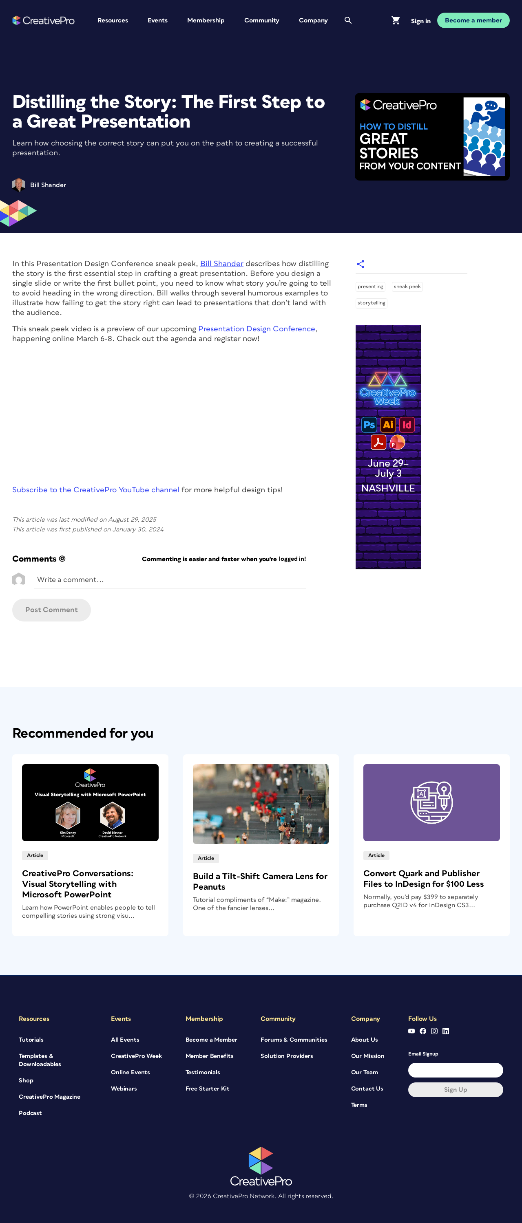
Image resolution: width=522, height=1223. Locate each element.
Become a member (473, 20)
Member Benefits (210, 1056)
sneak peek (407, 286)
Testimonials (203, 1072)
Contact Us (367, 1089)
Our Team (364, 1072)
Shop (26, 1081)
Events (158, 20)
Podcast (30, 1113)
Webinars (124, 1089)
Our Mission (368, 1056)
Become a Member (211, 1040)
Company (313, 20)
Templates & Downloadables (40, 1060)
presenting (370, 286)
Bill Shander (221, 264)
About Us (364, 1040)
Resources (112, 20)
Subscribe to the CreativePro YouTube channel (95, 490)
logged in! (292, 559)
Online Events (130, 1072)
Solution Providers (287, 1056)
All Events (125, 1040)
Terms (359, 1105)
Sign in (421, 21)
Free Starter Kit (208, 1089)
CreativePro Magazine (49, 1097)
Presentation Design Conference (256, 329)
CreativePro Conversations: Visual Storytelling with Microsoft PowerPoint (77, 884)
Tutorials (31, 1040)
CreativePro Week (136, 1056)
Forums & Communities (294, 1040)
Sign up (455, 1089)
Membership (206, 20)
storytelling (371, 303)
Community (261, 20)
